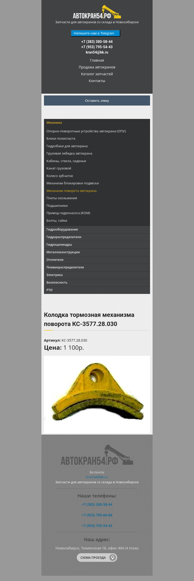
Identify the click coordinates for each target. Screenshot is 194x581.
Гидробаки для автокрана (67, 146)
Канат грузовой (58, 168)
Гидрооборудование (62, 229)
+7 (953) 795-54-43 (97, 47)
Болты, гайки (56, 220)
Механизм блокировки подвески (72, 183)
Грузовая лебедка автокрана (69, 153)
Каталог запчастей (97, 73)
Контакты (97, 80)
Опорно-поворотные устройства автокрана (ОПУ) (86, 131)
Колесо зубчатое (59, 175)
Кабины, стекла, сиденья (66, 161)
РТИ (49, 290)
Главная (97, 60)
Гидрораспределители (63, 237)
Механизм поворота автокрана (71, 190)
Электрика (54, 275)
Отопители (54, 260)
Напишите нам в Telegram (94, 33)
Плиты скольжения (61, 198)
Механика (54, 122)
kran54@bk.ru (97, 52)
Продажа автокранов (97, 67)
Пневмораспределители (65, 267)
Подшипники (57, 205)
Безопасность (56, 282)
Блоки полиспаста (60, 138)
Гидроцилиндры (59, 244)
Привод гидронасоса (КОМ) (68, 213)
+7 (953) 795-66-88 (97, 515)
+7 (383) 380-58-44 (97, 42)
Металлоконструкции (63, 252)
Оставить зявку (97, 101)
